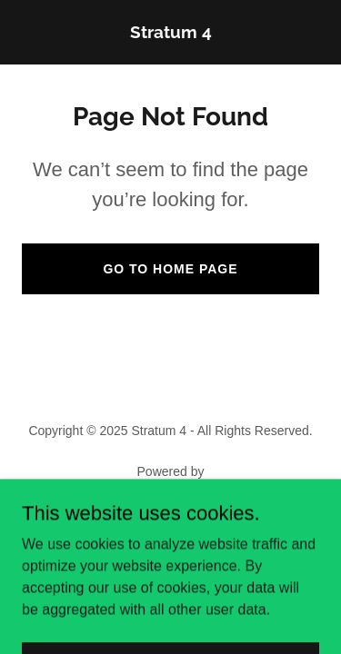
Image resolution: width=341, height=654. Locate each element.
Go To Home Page (170, 269)
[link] (171, 33)
